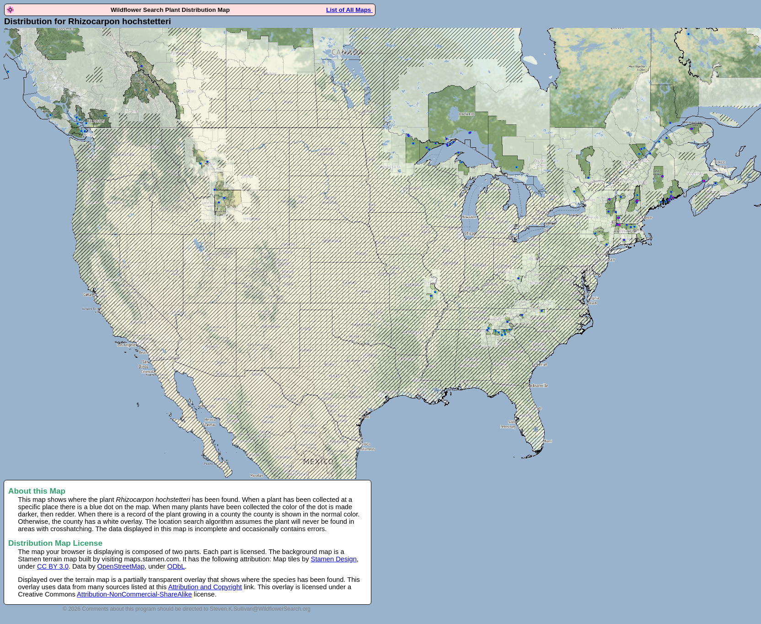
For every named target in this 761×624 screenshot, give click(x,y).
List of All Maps (349, 9)
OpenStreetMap (121, 566)
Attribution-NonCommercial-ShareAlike (134, 594)
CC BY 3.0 (53, 566)
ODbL (176, 566)
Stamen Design (334, 559)
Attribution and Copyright (205, 587)
